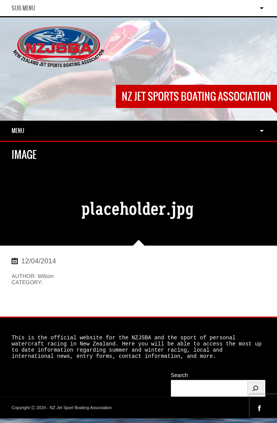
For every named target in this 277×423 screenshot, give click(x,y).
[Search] (255, 392)
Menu (18, 130)
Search (179, 380)
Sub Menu (23, 8)
